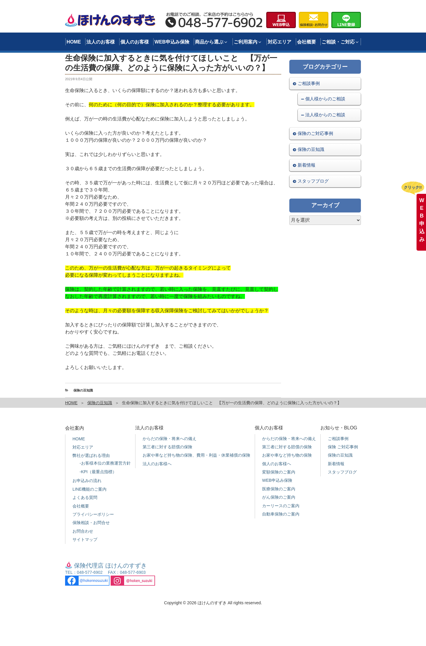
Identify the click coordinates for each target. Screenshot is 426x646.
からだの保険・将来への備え (169, 438)
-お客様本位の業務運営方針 (105, 463)
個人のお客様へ (276, 463)
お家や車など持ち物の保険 (287, 455)
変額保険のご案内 (278, 472)
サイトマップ (84, 539)
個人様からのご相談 (325, 98)
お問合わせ (82, 531)
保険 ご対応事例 (343, 446)
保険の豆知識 (83, 390)
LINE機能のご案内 (89, 489)
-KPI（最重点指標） (98, 471)
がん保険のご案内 (278, 497)
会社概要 (306, 41)
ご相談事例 (309, 83)
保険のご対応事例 (315, 133)
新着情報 (306, 164)
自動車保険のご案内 (280, 514)
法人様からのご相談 (325, 114)
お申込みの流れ (86, 480)
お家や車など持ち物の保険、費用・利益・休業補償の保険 (196, 455)
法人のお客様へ (157, 463)
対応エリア (279, 41)
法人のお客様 (100, 41)
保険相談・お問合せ (91, 522)
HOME (74, 41)
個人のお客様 (134, 41)
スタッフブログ (313, 180)
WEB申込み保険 (171, 41)
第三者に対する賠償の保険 (167, 446)
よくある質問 (84, 497)
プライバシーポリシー (93, 514)
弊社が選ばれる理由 (91, 455)
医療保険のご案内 (278, 488)
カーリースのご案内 (280, 505)
